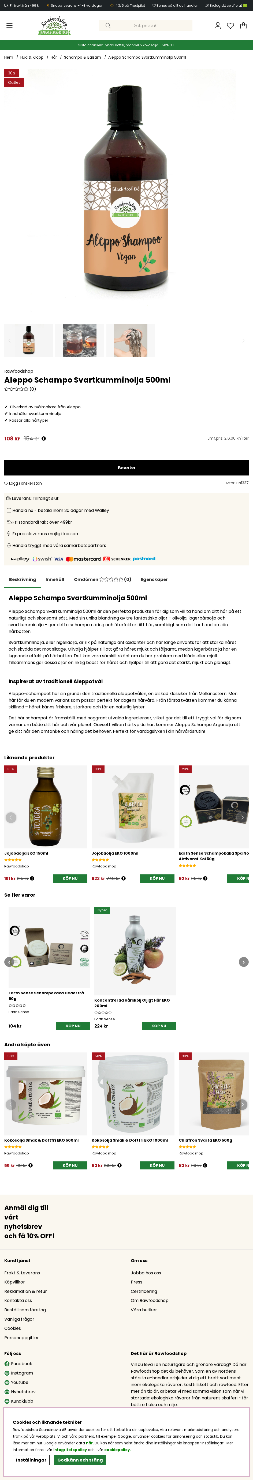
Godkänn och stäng (80, 1460)
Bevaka (126, 468)
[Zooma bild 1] (126, 191)
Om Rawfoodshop (150, 1301)
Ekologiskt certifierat (229, 5)
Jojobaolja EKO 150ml (26, 853)
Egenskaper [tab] (158, 579)
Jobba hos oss (146, 1273)
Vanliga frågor (19, 1319)
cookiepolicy (117, 1449)
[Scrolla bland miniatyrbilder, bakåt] (9, 340)
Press (136, 1282)
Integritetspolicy (70, 1449)
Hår (54, 57)
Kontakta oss (18, 1301)
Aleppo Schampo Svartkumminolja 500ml (147, 57)
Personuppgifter (21, 1338)
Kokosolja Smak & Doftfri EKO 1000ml (130, 1140)
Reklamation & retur (25, 1292)
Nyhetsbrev (20, 1392)
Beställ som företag (25, 1310)
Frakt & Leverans (22, 1273)
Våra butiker (144, 1310)
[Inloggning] (218, 25)
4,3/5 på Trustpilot (130, 5)
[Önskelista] (230, 25)
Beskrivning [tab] (23, 579)
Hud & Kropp (31, 57)
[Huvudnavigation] (9, 25)
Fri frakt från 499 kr (25, 5)
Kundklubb (18, 1401)
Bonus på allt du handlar (177, 5)
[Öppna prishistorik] (44, 438)
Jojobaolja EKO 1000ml (115, 853)
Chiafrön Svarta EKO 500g (205, 1140)
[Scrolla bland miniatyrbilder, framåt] (243, 340)
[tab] (57, 580)
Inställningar (31, 1460)
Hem (8, 57)
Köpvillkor (14, 1282)
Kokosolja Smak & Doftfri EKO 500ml (41, 1140)
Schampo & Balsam (82, 57)
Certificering (144, 1292)
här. (90, 1443)
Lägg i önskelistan (23, 483)
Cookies (12, 1329)
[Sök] (145, 25)
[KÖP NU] (70, 879)
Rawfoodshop (18, 371)
